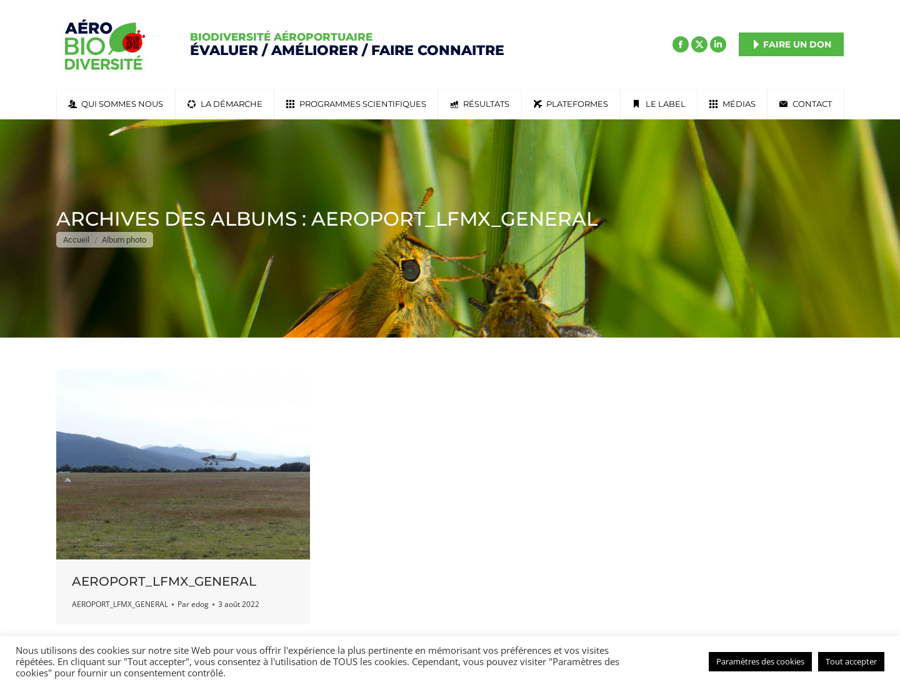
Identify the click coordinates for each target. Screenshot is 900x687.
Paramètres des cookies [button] (760, 661)
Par (193, 604)
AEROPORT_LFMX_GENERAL (164, 581)
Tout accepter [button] (851, 661)
